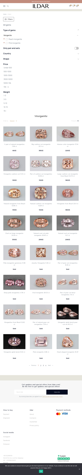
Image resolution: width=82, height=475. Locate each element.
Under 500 (8, 67)
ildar (31, 410)
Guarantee (33, 422)
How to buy (8, 410)
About (32, 414)
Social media (8, 432)
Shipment (6, 418)
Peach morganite (15, 39)
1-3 (5, 95)
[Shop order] (13, 121)
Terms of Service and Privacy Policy (52, 396)
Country (41, 53)
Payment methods (63, 410)
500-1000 (7, 71)
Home (4, 14)
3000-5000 (8, 79)
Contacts (33, 418)
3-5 (5, 99)
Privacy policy (34, 425)
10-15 (6, 107)
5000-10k (7, 83)
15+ (5, 111)
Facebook (6, 440)
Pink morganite (14, 43)
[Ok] (79, 469)
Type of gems (41, 30)
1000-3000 (8, 75)
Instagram (6, 437)
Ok (41, 471)
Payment (6, 414)
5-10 (5, 103)
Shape (41, 58)
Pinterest (6, 444)
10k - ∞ (6, 87)
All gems (7, 24)
